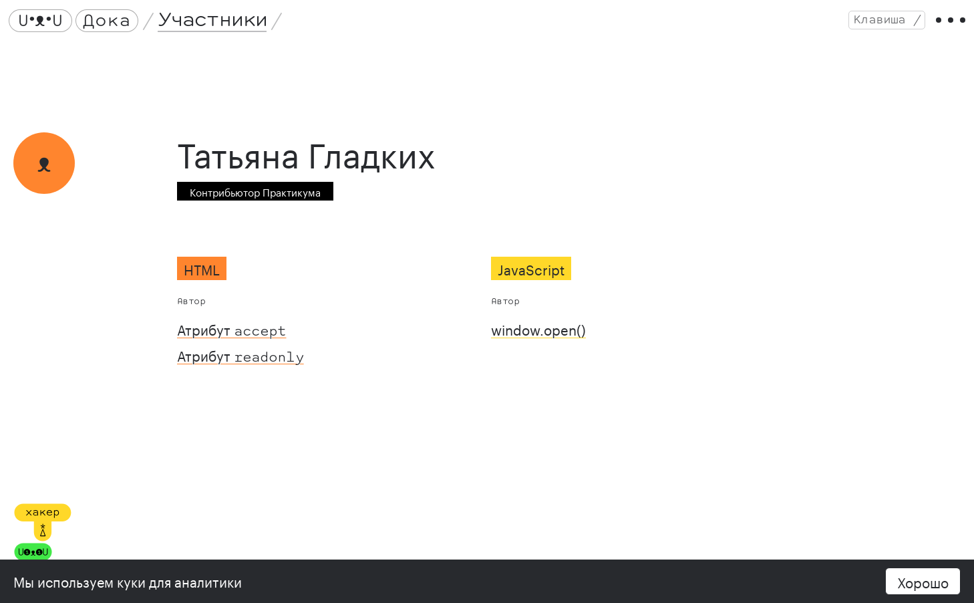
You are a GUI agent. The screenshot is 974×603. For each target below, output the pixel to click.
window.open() (538, 339)
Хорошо (923, 581)
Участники (217, 25)
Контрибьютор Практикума (255, 202)
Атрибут (231, 339)
